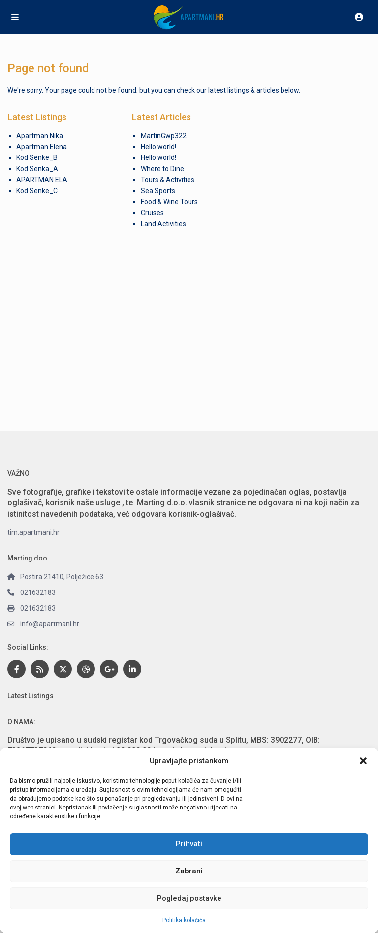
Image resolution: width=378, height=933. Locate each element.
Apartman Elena (41, 147)
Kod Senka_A (37, 169)
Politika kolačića (184, 920)
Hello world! (158, 147)
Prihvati (189, 844)
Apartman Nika (39, 136)
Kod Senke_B (37, 157)
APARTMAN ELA (41, 180)
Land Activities (163, 224)
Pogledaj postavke (189, 898)
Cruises (152, 213)
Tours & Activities (167, 180)
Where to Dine (162, 169)
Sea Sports (158, 191)
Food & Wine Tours (169, 202)
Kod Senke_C (37, 191)
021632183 (38, 592)
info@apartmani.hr (49, 624)
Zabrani (189, 871)
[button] (363, 761)
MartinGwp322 (164, 136)
